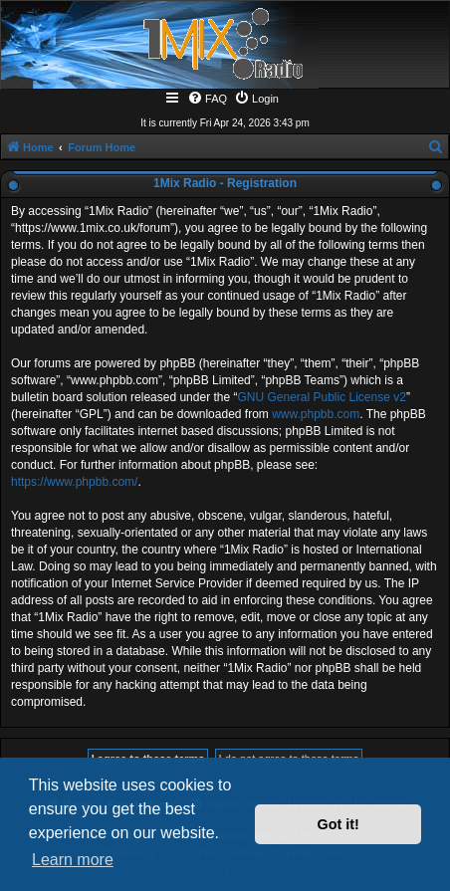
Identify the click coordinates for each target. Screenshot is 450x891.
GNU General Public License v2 (321, 397)
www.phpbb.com (315, 414)
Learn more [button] (72, 859)
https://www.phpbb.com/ (74, 482)
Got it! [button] (338, 824)
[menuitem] (207, 99)
